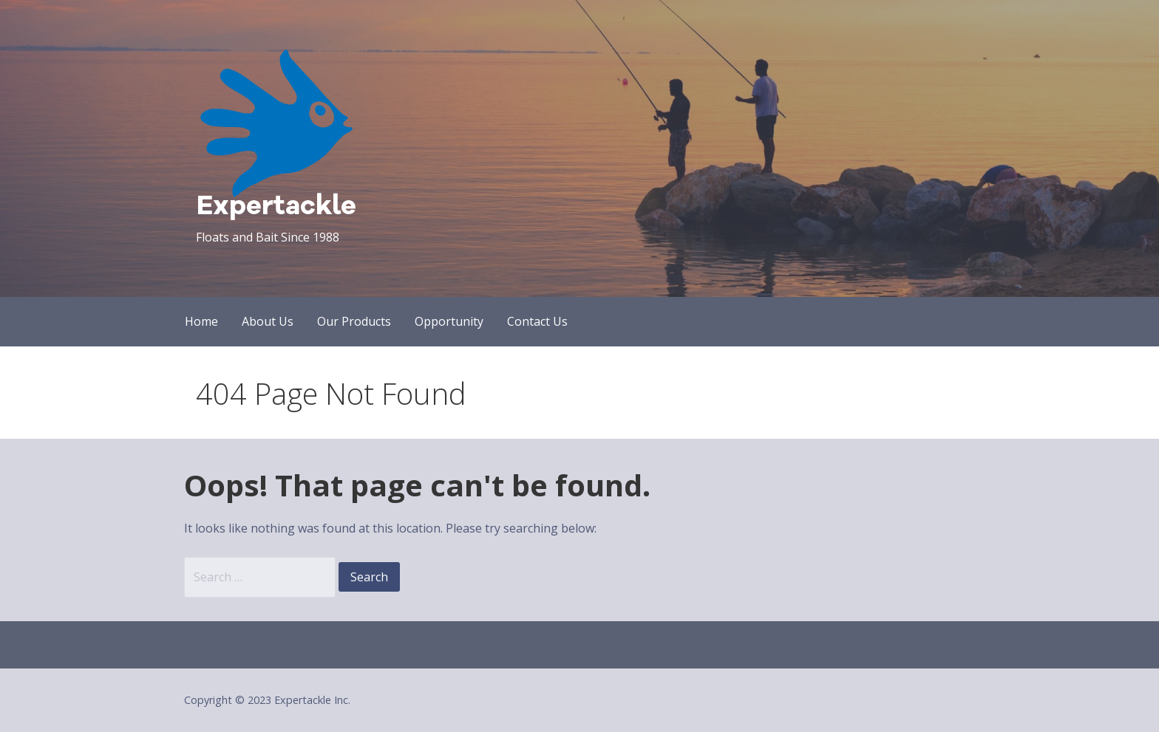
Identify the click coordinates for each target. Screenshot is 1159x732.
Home (201, 321)
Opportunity (449, 321)
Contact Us (537, 321)
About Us (267, 321)
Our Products (354, 321)
